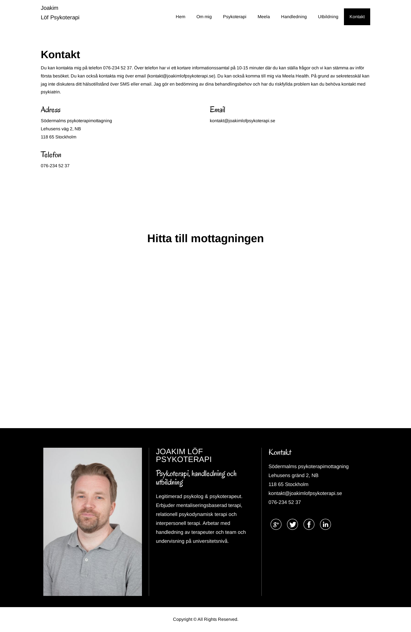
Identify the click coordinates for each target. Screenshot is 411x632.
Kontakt (357, 16)
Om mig (204, 16)
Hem (180, 16)
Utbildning (328, 16)
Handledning (294, 16)
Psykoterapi (234, 16)
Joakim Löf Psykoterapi (60, 12)
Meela (264, 16)
